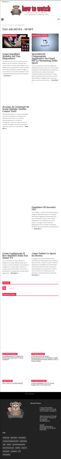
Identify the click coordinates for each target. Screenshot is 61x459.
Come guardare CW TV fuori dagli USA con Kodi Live (42, 384)
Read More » (8, 76)
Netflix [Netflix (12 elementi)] (9, 444)
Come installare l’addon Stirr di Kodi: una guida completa (48, 409)
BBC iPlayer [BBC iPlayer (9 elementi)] (14, 437)
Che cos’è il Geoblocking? (12, 383)
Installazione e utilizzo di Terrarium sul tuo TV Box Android (12, 357)
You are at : (5, 25)
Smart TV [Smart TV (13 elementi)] (24, 448)
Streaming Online (10, 35)
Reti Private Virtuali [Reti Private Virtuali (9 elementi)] (8, 448)
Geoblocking (7, 381)
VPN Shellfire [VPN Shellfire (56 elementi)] (6, 454)
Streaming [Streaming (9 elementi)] (14, 451)
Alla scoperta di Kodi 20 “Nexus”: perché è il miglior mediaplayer (48, 418)
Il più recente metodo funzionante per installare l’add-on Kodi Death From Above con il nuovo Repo (44, 358)
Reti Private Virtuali (40, 35)
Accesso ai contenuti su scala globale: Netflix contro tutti (15, 109)
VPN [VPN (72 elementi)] (19, 451)
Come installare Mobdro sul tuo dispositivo (11, 56)
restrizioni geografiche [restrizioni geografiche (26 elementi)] (18, 444)
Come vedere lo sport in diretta (44, 254)
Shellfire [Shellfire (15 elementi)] (17, 448)
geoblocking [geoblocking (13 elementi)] (23, 441)
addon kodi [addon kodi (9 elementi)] (6, 437)
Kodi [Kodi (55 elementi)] (4, 444)
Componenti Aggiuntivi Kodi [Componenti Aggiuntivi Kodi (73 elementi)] (10, 441)
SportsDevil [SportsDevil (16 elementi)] (6, 451)
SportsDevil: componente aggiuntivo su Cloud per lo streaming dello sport (45, 58)
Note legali (29, 394)
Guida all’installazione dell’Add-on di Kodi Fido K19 (47, 427)
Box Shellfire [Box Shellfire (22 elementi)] (22, 437)
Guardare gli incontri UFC (44, 208)
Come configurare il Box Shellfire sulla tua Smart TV (15, 255)
